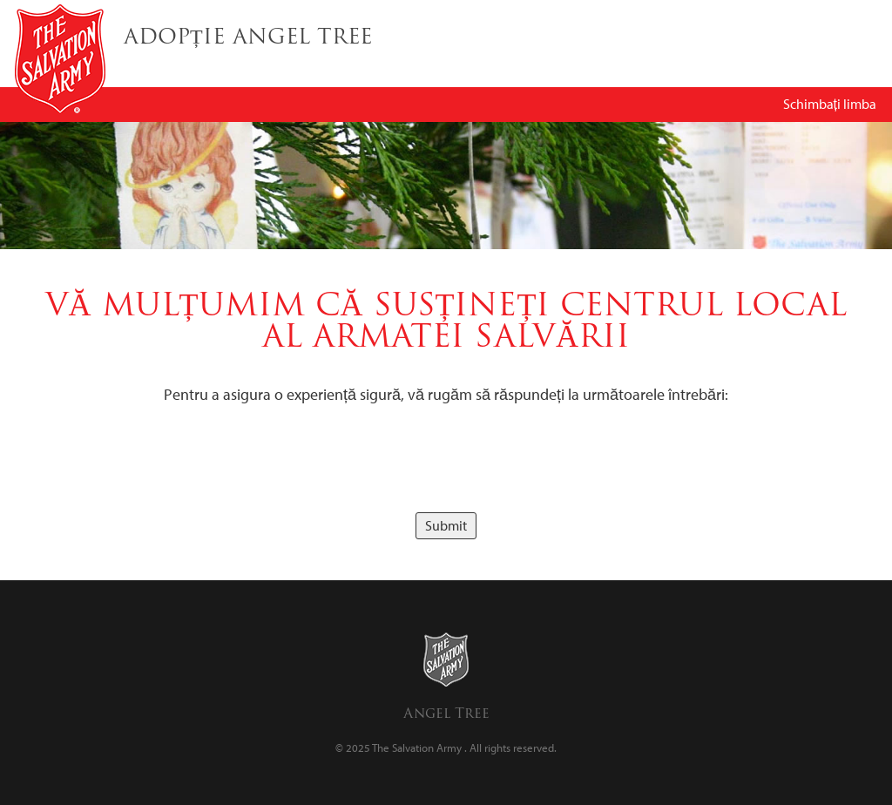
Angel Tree (446, 713)
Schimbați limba (829, 103)
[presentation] (446, 459)
